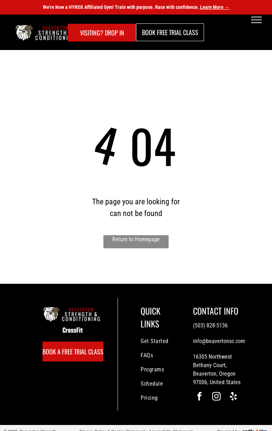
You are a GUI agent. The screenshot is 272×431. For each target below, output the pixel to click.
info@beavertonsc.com (219, 341)
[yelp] (233, 397)
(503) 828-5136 (210, 325)
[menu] (256, 20)
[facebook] (199, 397)
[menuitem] (166, 341)
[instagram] (216, 397)
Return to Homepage (136, 239)
